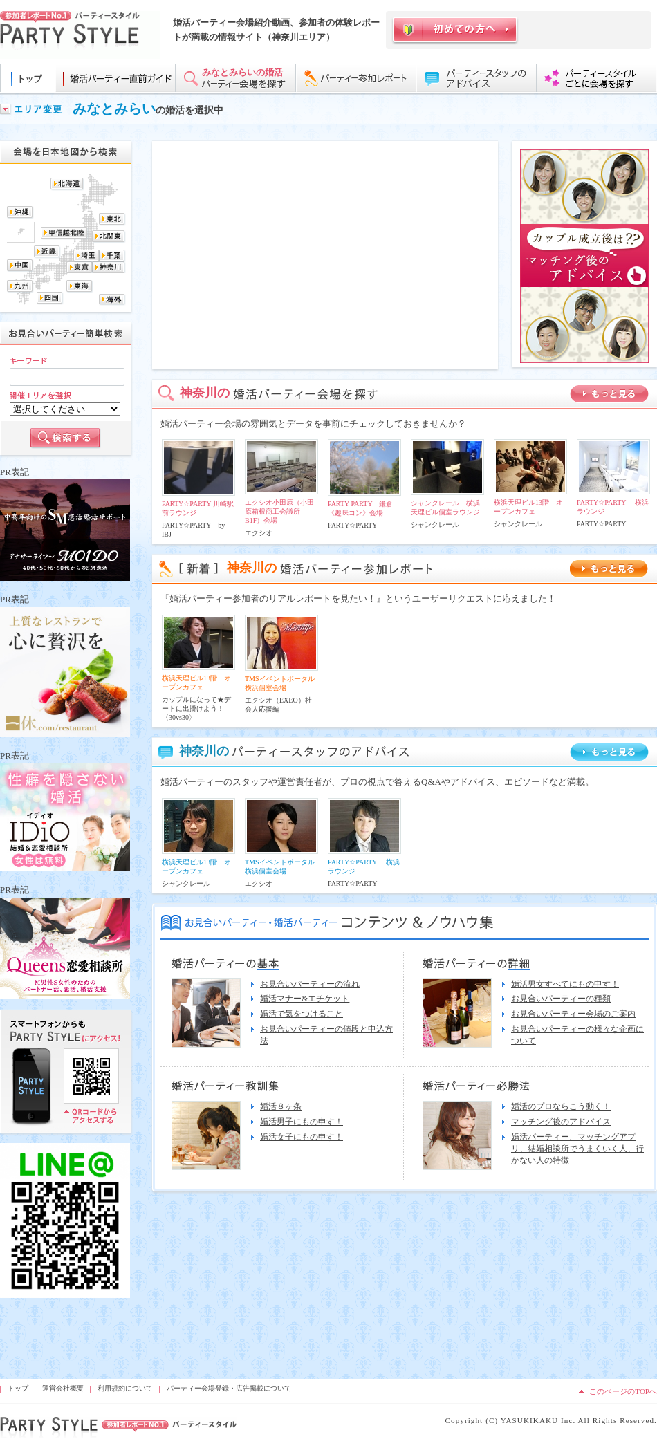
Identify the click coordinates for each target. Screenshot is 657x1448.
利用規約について (125, 1388)
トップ (18, 1388)
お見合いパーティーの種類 (561, 998)
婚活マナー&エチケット (304, 998)
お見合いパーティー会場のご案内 (573, 1014)
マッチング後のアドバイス (561, 1121)
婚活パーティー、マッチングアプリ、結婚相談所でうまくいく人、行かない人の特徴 (577, 1148)
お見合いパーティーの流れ (310, 984)
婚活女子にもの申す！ (301, 1137)
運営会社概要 (63, 1388)
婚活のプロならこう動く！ (561, 1106)
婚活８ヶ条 (281, 1106)
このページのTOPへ (623, 1391)
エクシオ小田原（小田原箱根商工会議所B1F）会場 (279, 511)
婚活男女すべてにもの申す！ (565, 984)
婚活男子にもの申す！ (301, 1121)
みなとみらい (114, 108)
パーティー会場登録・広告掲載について (229, 1388)
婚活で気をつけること (301, 1014)
